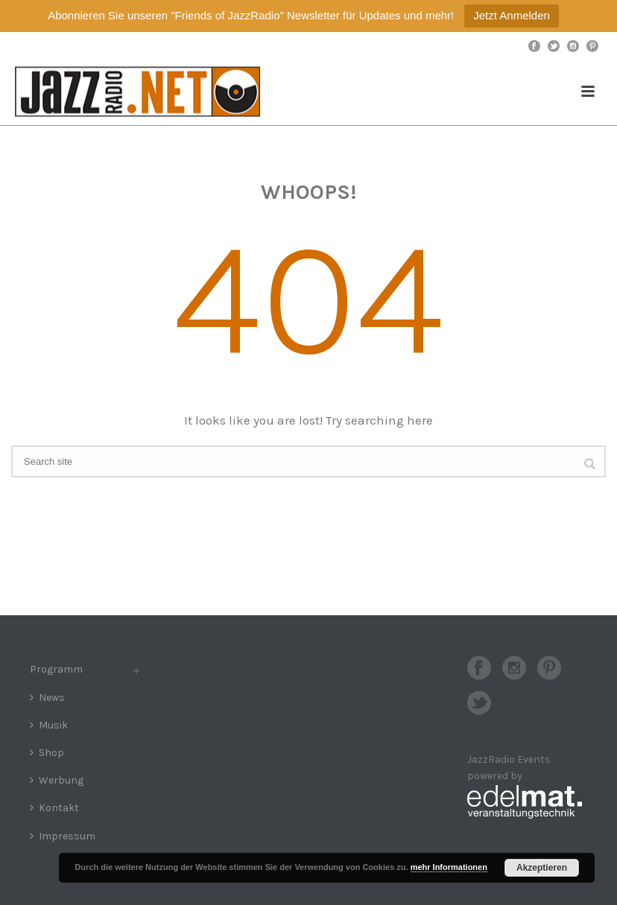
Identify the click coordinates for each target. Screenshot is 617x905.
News (47, 697)
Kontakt (54, 807)
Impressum (62, 836)
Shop (47, 752)
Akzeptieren (541, 868)
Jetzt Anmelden (511, 15)
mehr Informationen (449, 867)
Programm (56, 669)
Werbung (56, 780)
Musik (49, 725)
